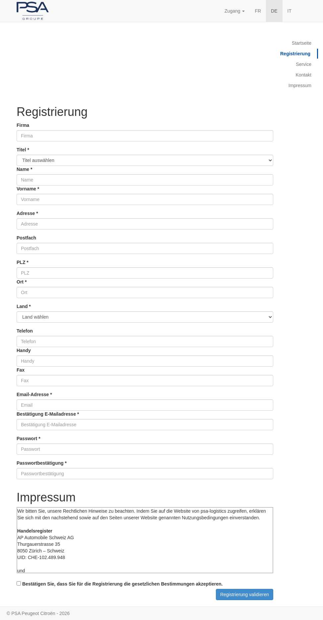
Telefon (25, 331)
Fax (21, 370)
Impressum (300, 85)
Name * (24, 169)
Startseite (301, 43)
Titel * (23, 149)
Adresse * (27, 213)
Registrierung (295, 53)
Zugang (235, 11)
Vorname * (28, 188)
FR (258, 11)
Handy (24, 350)
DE (274, 11)
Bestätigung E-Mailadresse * (48, 414)
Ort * (22, 281)
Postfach (26, 237)
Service (303, 64)
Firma (23, 125)
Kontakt (303, 75)
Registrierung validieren (244, 594)
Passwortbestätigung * (42, 463)
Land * (24, 306)
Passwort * (28, 438)
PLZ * (23, 262)
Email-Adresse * (34, 394)
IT (289, 11)
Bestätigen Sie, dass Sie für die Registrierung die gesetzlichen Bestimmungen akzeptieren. (120, 584)
